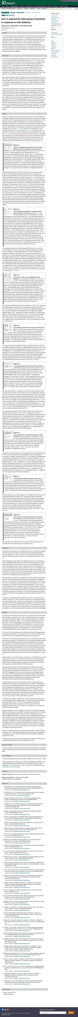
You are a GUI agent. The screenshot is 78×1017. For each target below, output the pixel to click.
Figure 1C (40, 139)
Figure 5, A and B (34, 359)
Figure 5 (16, 364)
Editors (7, 6)
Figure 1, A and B (29, 130)
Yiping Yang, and (16, 26)
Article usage (54, 32)
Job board (61, 6)
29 (16, 640)
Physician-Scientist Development (8, 8)
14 (26, 78)
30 (26, 643)
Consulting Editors (14, 6)
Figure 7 (31, 466)
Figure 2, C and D (12, 196)
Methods (53, 48)
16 (28, 78)
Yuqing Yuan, (5, 26)
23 (33, 567)
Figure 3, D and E (14, 270)
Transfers (49, 6)
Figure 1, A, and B (18, 128)
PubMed (16, 789)
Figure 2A (25, 184)
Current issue (19, 8)
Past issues (26, 8)
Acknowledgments (55, 52)
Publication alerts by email (40, 6)
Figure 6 (36, 419)
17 (26, 456)
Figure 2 (16, 209)
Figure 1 (16, 145)
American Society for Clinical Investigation (20, 1013)
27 (23, 625)
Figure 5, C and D (40, 399)
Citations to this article (56, 34)
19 (23, 564)
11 (38, 74)
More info (13, 27)
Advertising (55, 6)
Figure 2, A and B (34, 179)
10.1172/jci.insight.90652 (35, 12)
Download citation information (55, 18)
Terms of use (54, 22)
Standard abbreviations (56, 24)
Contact (66, 6)
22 (41, 564)
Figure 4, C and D (35, 317)
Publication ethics (29, 6)
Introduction (53, 43)
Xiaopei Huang (27, 26)
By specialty (32, 8)
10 (33, 70)
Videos (39, 8)
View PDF (4, 30)
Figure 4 (16, 325)
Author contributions (55, 50)
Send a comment (55, 20)
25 (11, 581)
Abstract (53, 42)
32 (13, 717)
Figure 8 (23, 503)
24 (35, 567)
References (53, 55)
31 (27, 713)
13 (40, 74)
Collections (44, 8)
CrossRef (20, 789)
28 (40, 629)
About (3, 6)
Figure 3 (16, 275)
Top (52, 40)
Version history (54, 56)
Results (53, 45)
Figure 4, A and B (28, 314)
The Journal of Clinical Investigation (70, 0)
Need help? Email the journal (55, 26)
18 (39, 562)
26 (39, 581)
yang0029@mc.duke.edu (19, 765)
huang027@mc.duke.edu (8, 766)
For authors (21, 6)
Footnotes (53, 53)
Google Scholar (26, 789)
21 (25, 564)
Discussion (53, 47)
